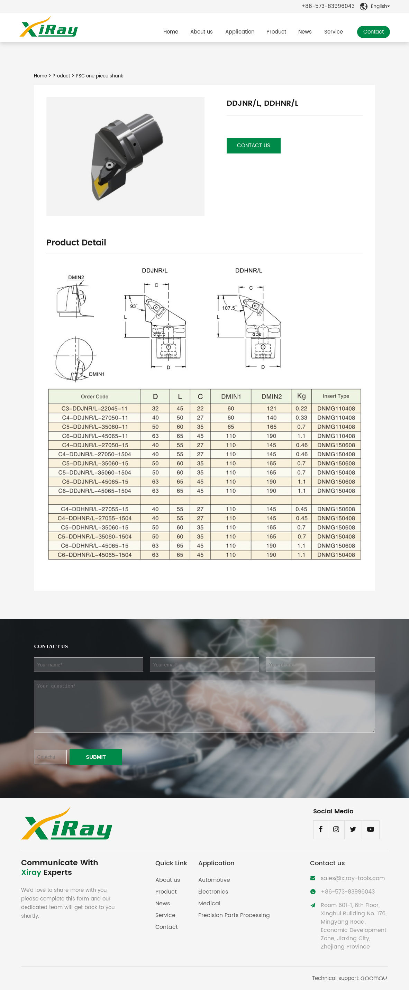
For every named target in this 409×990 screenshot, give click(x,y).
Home (170, 32)
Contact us (253, 145)
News (305, 32)
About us (201, 32)
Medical (209, 903)
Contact (373, 32)
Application (239, 32)
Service (333, 32)
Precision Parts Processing (234, 915)
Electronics (213, 891)
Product (276, 32)
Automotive (214, 880)
